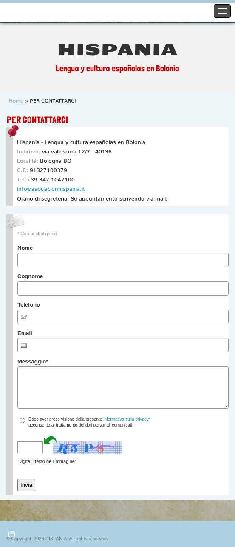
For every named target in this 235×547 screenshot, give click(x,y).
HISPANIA (117, 49)
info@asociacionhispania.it (51, 189)
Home (16, 101)
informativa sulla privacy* (126, 419)
